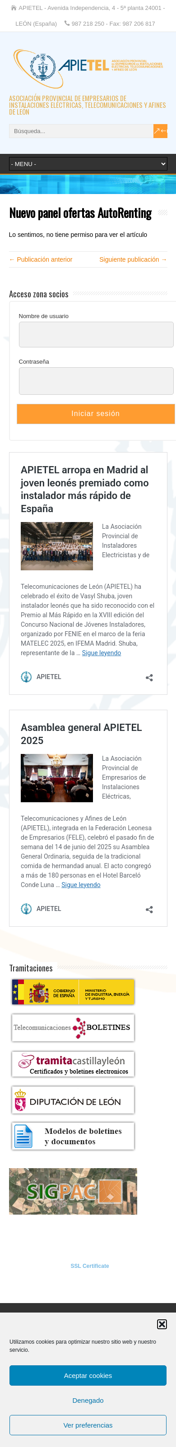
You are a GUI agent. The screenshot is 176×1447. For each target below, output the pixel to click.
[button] (162, 1324)
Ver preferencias (87, 1425)
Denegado (87, 1400)
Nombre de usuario (44, 316)
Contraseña (34, 361)
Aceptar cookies (88, 1375)
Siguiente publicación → (133, 259)
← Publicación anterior (41, 259)
